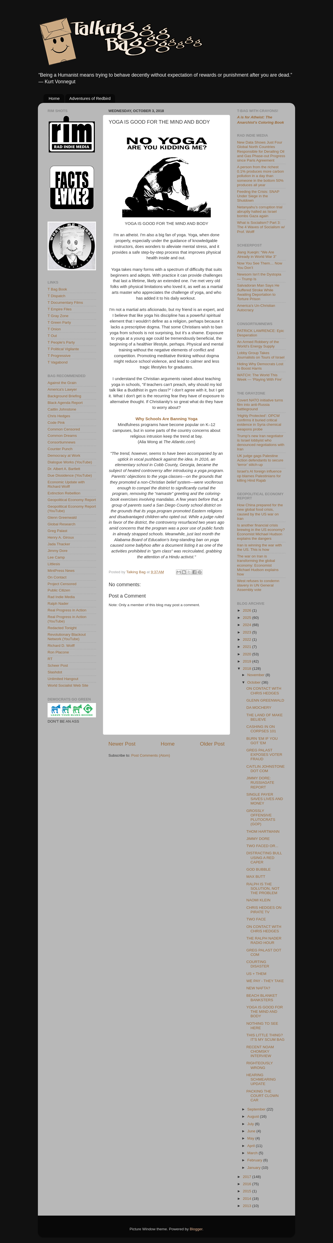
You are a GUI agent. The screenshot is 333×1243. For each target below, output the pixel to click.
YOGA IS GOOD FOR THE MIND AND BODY (264, 1011)
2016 (247, 1184)
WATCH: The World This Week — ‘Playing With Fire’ (259, 377)
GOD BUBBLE (258, 869)
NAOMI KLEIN (258, 900)
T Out (52, 336)
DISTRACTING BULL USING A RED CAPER (264, 857)
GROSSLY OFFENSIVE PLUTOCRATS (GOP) (260, 817)
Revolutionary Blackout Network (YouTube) (67, 636)
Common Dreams (62, 436)
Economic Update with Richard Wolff (66, 484)
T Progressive (59, 356)
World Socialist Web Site (68, 685)
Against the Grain (62, 383)
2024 (247, 625)
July (251, 1124)
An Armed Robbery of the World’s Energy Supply (258, 344)
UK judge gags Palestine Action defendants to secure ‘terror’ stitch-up (260, 460)
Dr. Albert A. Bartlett (64, 469)
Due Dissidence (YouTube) (70, 475)
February (255, 1160)
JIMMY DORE (258, 839)
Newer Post (122, 744)
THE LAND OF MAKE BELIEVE (264, 717)
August (253, 1116)
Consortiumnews (62, 442)
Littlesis (54, 564)
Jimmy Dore (57, 551)
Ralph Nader (58, 603)
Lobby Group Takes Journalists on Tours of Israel (261, 355)
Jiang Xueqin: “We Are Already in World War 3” (257, 254)
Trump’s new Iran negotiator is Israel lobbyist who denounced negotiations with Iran (260, 442)
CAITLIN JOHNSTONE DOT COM (265, 768)
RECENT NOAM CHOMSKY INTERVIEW (260, 1051)
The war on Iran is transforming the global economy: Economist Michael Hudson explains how (258, 565)
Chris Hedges (59, 416)
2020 (247, 654)
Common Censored (64, 429)
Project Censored (62, 584)
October (254, 682)
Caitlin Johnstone (62, 409)
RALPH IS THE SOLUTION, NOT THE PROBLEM (263, 888)
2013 (247, 1206)
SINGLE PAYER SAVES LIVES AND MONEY (264, 798)
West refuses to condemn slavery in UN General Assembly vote (258, 585)
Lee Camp (56, 557)
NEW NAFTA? (258, 988)
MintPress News (61, 571)
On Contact (57, 577)
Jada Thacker (59, 544)
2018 (247, 668)
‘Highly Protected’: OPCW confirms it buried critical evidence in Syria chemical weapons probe (259, 422)
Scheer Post (58, 665)
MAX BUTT (255, 876)
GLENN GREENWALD (265, 700)
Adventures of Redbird (90, 98)
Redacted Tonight (62, 628)
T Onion (54, 329)
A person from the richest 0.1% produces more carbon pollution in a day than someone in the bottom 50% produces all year (260, 176)
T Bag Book (57, 289)
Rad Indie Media (61, 597)
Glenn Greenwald (62, 517)
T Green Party (59, 322)
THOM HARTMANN (263, 831)
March (253, 1153)
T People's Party (61, 342)
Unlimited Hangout (63, 679)
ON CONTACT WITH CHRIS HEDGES (263, 690)
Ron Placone (58, 652)
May (251, 1138)
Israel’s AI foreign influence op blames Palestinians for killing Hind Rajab (259, 475)
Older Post (212, 744)
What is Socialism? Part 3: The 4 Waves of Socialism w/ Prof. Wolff (261, 226)
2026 (247, 610)
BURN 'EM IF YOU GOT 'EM (262, 740)
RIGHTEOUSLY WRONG (259, 1065)
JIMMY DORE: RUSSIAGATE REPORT (260, 782)
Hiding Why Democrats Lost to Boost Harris (260, 366)
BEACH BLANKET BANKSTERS (261, 997)
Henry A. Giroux (61, 537)
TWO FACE (256, 919)
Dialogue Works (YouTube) (70, 462)
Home (54, 98)
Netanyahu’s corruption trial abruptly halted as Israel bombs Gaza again (259, 211)
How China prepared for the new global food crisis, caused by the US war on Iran (260, 512)
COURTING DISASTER (257, 964)
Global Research (62, 524)
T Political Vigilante (63, 349)
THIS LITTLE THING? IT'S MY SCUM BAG (265, 1037)
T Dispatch (56, 296)
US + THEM (256, 974)
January (254, 1168)
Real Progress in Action (67, 610)
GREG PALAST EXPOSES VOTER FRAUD (264, 754)
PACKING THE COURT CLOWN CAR (262, 1095)
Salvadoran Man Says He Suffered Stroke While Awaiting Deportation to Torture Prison (258, 292)
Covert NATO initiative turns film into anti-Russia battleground (260, 404)
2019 (247, 661)
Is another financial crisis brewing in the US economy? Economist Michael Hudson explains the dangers (261, 532)
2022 (247, 639)
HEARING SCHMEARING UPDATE (261, 1079)
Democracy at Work (64, 455)
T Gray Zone (58, 316)
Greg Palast (57, 531)
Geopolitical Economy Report (72, 500)
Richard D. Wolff (61, 645)
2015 (247, 1191)
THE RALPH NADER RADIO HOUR (264, 940)
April (251, 1146)
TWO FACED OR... (262, 846)
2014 (247, 1199)
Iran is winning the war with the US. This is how (259, 547)
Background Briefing (64, 396)
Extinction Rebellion (64, 493)
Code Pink (56, 423)
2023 (247, 632)
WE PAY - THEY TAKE (265, 981)
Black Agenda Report (65, 403)
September (257, 1109)
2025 (247, 618)
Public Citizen (59, 590)
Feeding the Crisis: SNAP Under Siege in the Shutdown (258, 196)
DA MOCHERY (259, 707)
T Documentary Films (65, 302)
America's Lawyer (62, 389)
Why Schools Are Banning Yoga (166, 419)
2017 (247, 1177)
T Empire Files (60, 309)
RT (50, 659)
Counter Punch (60, 449)
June (251, 1131)
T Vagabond (57, 362)
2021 (247, 647)
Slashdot (55, 672)
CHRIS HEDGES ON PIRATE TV (264, 909)
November (256, 675)
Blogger (196, 1229)
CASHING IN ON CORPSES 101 (261, 729)
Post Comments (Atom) (150, 755)
